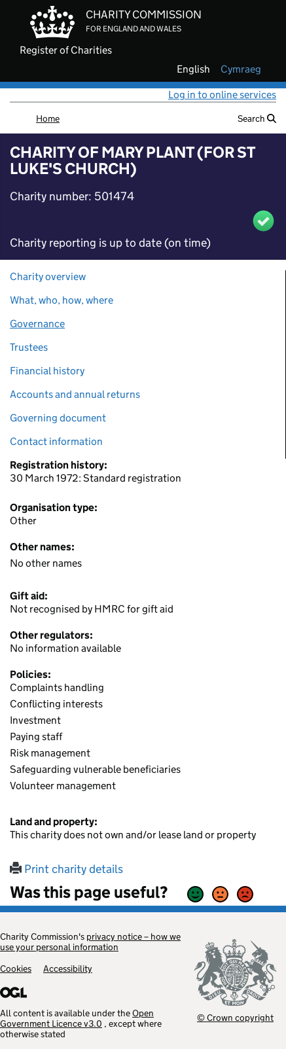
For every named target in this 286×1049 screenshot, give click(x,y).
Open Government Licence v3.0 (77, 1018)
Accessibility (67, 968)
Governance (37, 323)
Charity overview (48, 276)
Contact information (56, 441)
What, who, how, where (61, 300)
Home (48, 118)
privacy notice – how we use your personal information (90, 942)
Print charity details (66, 869)
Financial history (47, 370)
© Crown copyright (235, 1017)
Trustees (29, 347)
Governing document (58, 418)
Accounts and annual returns (75, 394)
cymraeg (241, 69)
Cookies (15, 968)
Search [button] (257, 118)
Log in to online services (222, 94)
